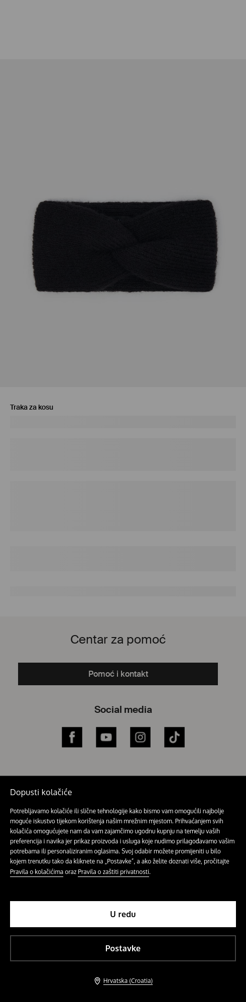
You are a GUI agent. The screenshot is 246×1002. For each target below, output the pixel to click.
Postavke (123, 948)
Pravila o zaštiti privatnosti (113, 871)
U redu (123, 914)
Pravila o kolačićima (36, 871)
